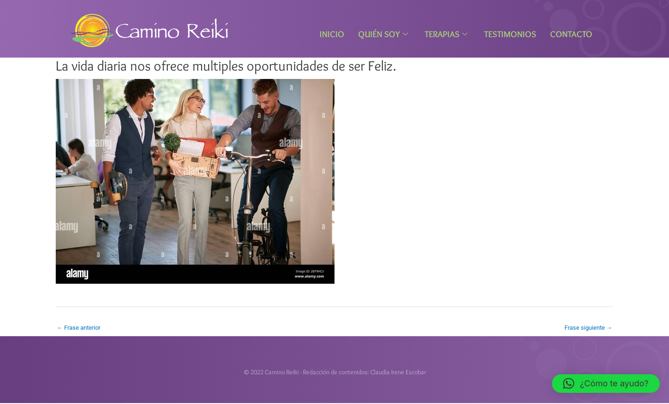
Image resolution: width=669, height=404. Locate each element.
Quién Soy (383, 34)
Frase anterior (81, 327)
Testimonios (510, 34)
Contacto (571, 34)
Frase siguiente (586, 327)
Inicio (332, 34)
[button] (606, 383)
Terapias (446, 34)
